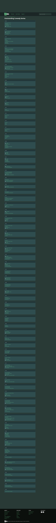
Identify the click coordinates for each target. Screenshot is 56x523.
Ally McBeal (7, 211)
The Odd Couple (7, 386)
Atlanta (6, 84)
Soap (6, 337)
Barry (6, 39)
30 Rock (6, 116)
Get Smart (7, 428)
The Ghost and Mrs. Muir (8, 425)
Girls (5, 123)
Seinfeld (6, 219)
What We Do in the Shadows (9, 48)
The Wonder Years (8, 271)
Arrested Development (8, 167)
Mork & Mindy (7, 351)
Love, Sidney (7, 331)
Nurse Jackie (7, 135)
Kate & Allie (7, 305)
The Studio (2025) (8, 26)
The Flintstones (7, 467)
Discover (12, 14)
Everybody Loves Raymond (10, 174)
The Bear (6, 40)
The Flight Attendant (8, 59)
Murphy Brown (8, 263)
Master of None (7, 91)
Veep (6, 77)
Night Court (7, 292)
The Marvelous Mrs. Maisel (9, 41)
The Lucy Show (7, 435)
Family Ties (6, 297)
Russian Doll (7, 76)
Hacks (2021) (7, 25)
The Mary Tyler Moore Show (10, 366)
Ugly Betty (6, 160)
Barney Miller (7, 338)
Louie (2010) (7, 104)
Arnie (6, 410)
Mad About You (7, 227)
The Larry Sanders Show (8, 218)
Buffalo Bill (6, 326)
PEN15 (6, 60)
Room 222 (6, 417)
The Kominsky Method (8, 61)
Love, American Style (8, 408)
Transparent (7, 96)
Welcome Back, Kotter (8, 373)
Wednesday (7, 43)
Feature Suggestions (7, 516)
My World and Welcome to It (10, 419)
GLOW (6, 83)
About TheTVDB (6, 511)
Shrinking (6, 23)
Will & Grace (7, 173)
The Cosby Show (7, 298)
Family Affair (7, 424)
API (4, 515)
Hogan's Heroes (7, 436)
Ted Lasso (7, 57)
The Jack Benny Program (9, 469)
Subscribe (5, 514)
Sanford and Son (7, 394)
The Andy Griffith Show (8, 443)
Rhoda (6, 380)
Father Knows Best (8, 474)
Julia (5, 426)
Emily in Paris (7, 58)
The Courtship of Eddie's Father (9, 418)
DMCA (29, 514)
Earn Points (18, 14)
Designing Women (7, 277)
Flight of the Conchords (8, 146)
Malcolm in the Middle (8, 199)
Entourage (6, 145)
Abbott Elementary (8, 31)
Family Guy (6, 147)
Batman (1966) (7, 450)
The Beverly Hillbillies (8, 457)
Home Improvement (8, 249)
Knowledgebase (6, 517)
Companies (18, 514)
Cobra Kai (6, 56)
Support (23, 14)
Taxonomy (18, 517)
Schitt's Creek (8, 68)
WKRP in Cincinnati (8, 332)
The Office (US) (7, 129)
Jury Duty (6, 42)
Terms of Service (31, 511)
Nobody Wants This (8, 24)
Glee (5, 138)
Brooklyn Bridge (7, 265)
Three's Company (7, 357)
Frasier (6, 197)
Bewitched (6, 427)
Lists (17, 515)
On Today (18, 511)
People (18, 516)
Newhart (6, 319)
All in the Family (8, 360)
